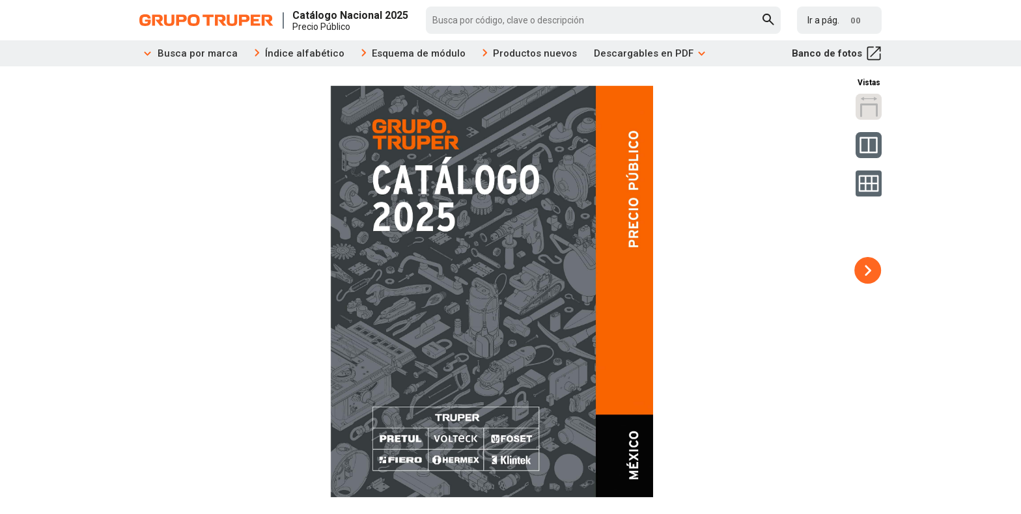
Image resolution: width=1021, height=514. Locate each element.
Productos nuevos (535, 53)
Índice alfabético (304, 53)
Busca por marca (188, 53)
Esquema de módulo (419, 53)
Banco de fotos (837, 53)
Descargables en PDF (650, 53)
